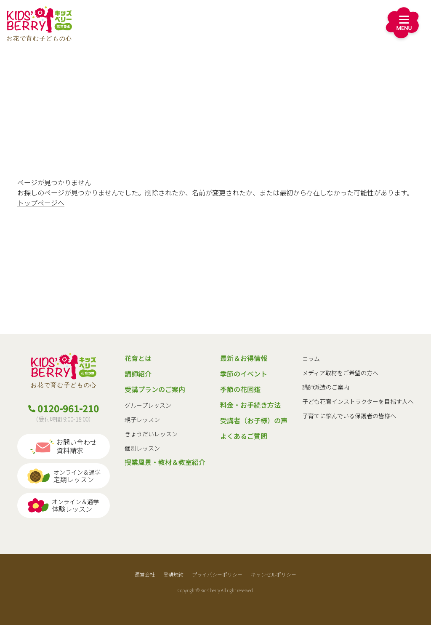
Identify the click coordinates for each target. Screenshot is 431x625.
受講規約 (173, 574)
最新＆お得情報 (243, 358)
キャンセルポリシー (273, 574)
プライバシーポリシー (217, 574)
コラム (311, 358)
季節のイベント (243, 374)
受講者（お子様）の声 (253, 420)
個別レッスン (142, 448)
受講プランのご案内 (155, 389)
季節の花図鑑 (240, 389)
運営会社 (145, 574)
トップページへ (40, 203)
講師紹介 (138, 374)
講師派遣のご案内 (325, 387)
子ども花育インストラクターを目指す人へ (358, 401)
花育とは (138, 358)
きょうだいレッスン (151, 434)
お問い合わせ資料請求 (63, 446)
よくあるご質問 (243, 436)
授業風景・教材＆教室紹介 (165, 462)
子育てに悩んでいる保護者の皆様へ (349, 415)
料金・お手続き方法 (250, 405)
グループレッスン (148, 405)
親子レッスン (142, 419)
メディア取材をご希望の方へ (340, 373)
